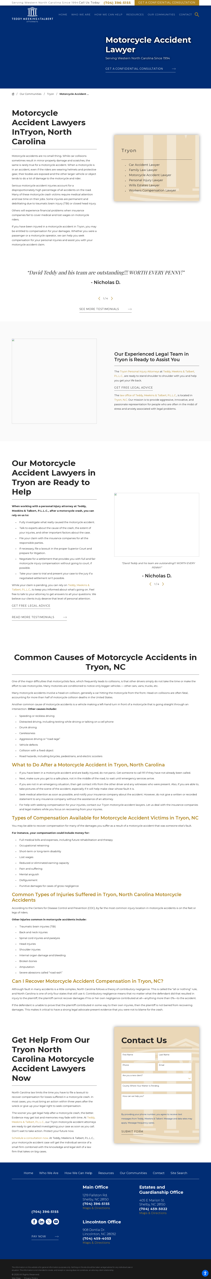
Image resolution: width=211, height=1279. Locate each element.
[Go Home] (14, 94)
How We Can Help (78, 1173)
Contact (159, 1173)
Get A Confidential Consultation (166, 2)
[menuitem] (63, 15)
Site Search (179, 1173)
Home (28, 1173)
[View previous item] (99, 298)
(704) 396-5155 (117, 3)
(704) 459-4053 (97, 1238)
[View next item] (112, 298)
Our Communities (30, 94)
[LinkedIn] (41, 1222)
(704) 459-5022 (153, 1209)
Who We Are (48, 1173)
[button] (205, 1273)
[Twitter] (49, 1222)
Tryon (50, 94)
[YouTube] (56, 1222)
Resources (106, 1173)
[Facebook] (34, 1222)
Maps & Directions (96, 1208)
